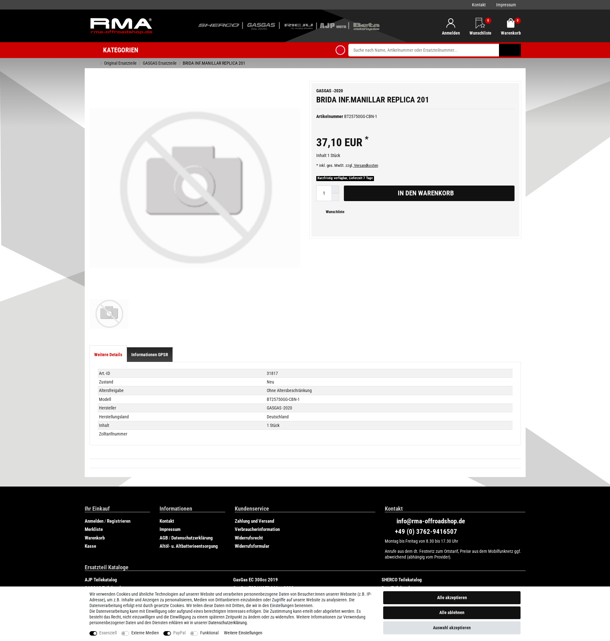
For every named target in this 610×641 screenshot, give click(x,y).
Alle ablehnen (451, 612)
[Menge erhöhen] (335, 189)
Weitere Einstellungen (243, 632)
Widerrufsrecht (249, 524)
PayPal (179, 632)
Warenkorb (95, 524)
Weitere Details (108, 340)
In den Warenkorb (454, 193)
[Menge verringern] (335, 197)
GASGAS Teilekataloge (106, 574)
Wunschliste (332, 212)
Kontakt (479, 4)
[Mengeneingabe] (323, 193)
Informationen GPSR (149, 340)
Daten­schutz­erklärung (227, 622)
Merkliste (94, 515)
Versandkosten (365, 165)
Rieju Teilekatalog (250, 582)
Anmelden (94, 507)
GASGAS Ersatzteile (160, 63)
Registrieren (118, 507)
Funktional (209, 632)
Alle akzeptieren (452, 597)
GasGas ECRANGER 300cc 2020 (263, 574)
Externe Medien (145, 632)
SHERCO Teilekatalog (402, 566)
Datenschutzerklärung (192, 524)
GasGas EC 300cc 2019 (255, 566)
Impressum (506, 4)
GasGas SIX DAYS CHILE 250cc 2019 (119, 582)
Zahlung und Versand (254, 507)
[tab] (108, 340)
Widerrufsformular (252, 532)
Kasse (90, 532)
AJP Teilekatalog (101, 566)
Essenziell (108, 632)
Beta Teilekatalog (398, 574)
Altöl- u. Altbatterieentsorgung (189, 532)
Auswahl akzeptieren (452, 627)
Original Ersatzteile (120, 63)
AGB (164, 524)
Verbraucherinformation (257, 515)
